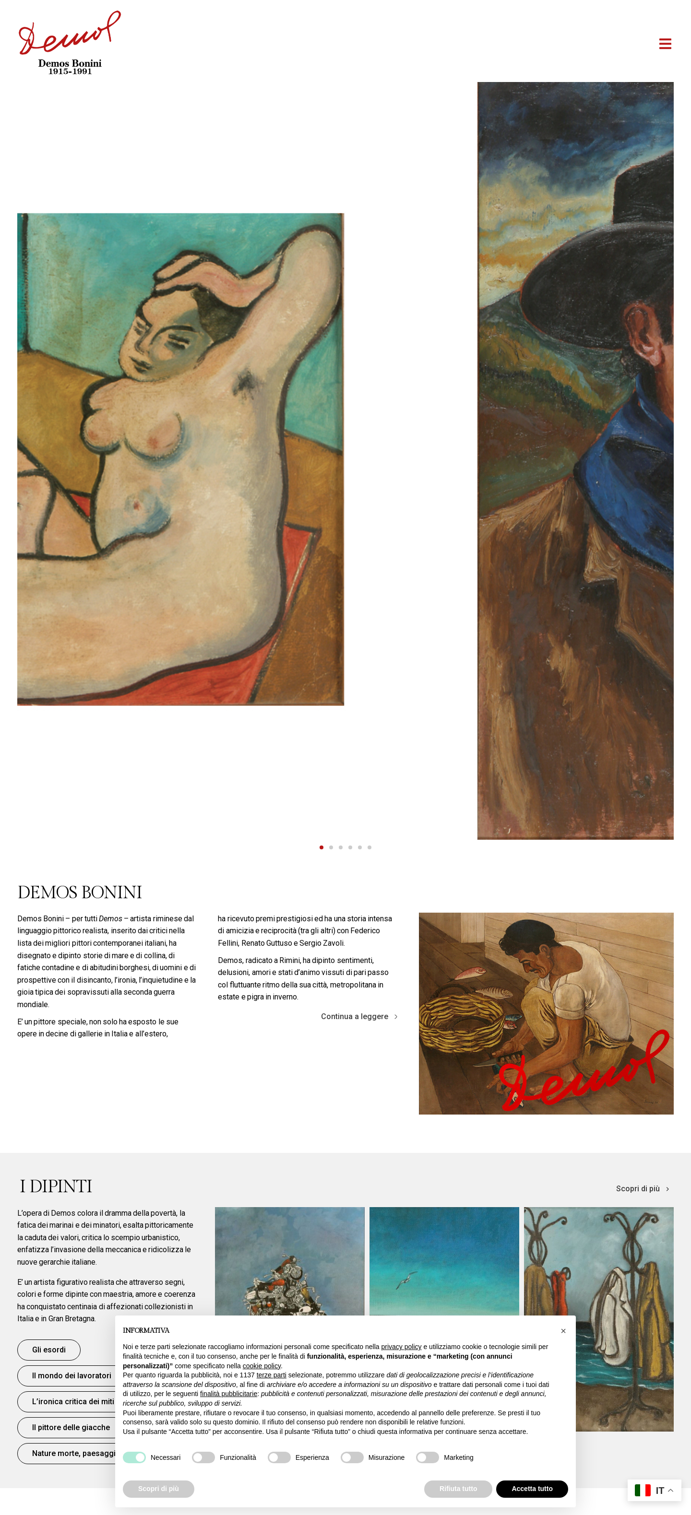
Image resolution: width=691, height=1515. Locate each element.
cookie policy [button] (262, 1366)
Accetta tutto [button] (532, 1488)
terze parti (271, 1375)
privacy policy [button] (401, 1347)
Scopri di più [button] (158, 1488)
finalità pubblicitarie (228, 1394)
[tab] (321, 847)
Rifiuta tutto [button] (458, 1488)
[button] (665, 43)
